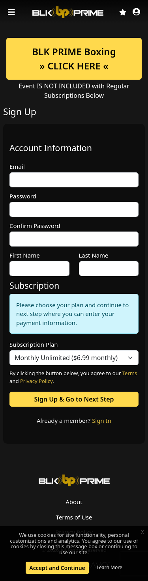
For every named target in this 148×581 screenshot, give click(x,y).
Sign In (101, 420)
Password (22, 196)
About (74, 502)
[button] (136, 12)
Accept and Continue (57, 568)
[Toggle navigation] (12, 12)
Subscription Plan (33, 344)
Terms (129, 373)
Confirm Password (34, 226)
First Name (24, 255)
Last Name (94, 255)
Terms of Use (74, 517)
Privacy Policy (36, 381)
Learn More (109, 567)
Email (17, 166)
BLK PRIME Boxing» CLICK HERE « (74, 58)
